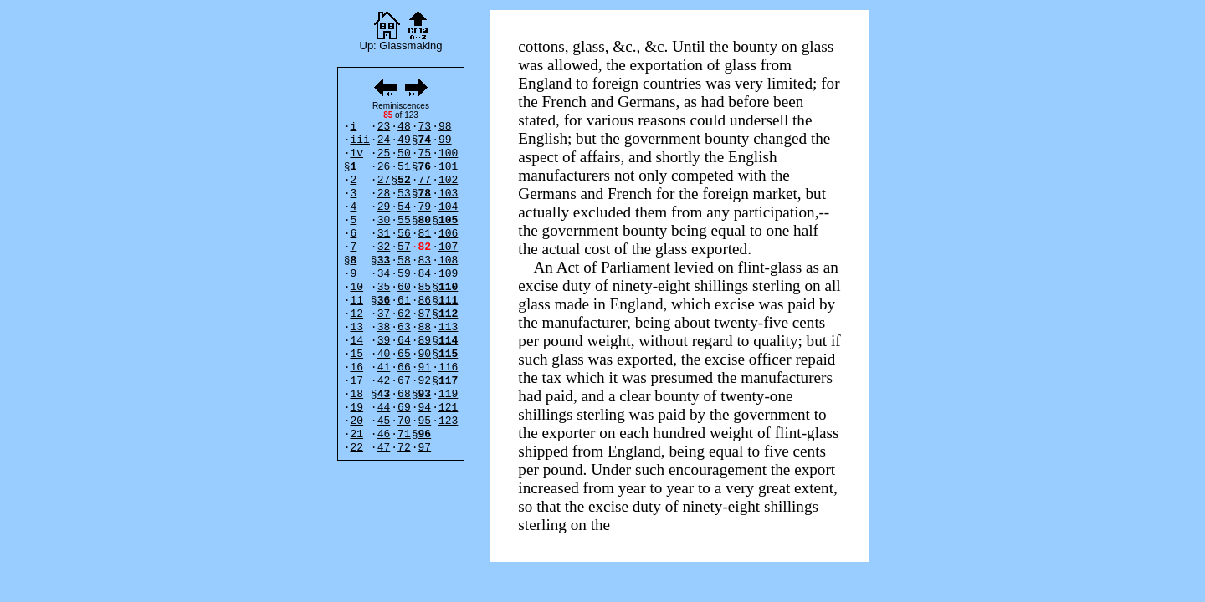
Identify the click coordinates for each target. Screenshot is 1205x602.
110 (448, 287)
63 (404, 327)
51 (404, 167)
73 (425, 126)
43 (384, 394)
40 (384, 354)
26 (384, 167)
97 (425, 447)
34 (384, 274)
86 (425, 300)
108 (448, 260)
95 (425, 421)
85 (425, 287)
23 (384, 126)
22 (356, 447)
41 (384, 367)
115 (448, 354)
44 (384, 407)
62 (404, 314)
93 (425, 394)
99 (445, 140)
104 (448, 207)
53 (404, 193)
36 (384, 300)
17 (356, 381)
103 (448, 193)
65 (404, 354)
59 (404, 274)
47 (384, 447)
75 (425, 153)
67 (404, 381)
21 (356, 434)
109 (448, 274)
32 (384, 247)
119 (448, 394)
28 (384, 193)
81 (425, 233)
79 (425, 207)
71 (404, 434)
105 (448, 220)
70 (404, 421)
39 (384, 340)
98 (445, 126)
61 (404, 300)
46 (384, 434)
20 (356, 421)
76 (425, 167)
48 (404, 126)
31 (384, 233)
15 (356, 354)
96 (425, 434)
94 (425, 407)
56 (404, 233)
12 (356, 314)
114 (448, 340)
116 (448, 367)
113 (448, 327)
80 (425, 220)
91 (425, 367)
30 (384, 220)
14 (356, 340)
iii (359, 140)
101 (448, 167)
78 (425, 193)
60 (404, 287)
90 (425, 354)
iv (356, 153)
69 (404, 407)
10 (356, 287)
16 (356, 367)
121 (448, 407)
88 (425, 327)
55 (404, 220)
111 (448, 300)
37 (384, 314)
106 (448, 233)
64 (404, 340)
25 (384, 153)
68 (404, 394)
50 (404, 153)
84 (425, 274)
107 (448, 247)
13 (356, 327)
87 (425, 314)
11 (356, 300)
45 (384, 421)
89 (425, 340)
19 (356, 407)
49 (404, 140)
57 (404, 247)
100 (448, 153)
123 (448, 421)
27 (384, 180)
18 (356, 394)
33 (384, 260)
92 (425, 381)
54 (404, 207)
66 (404, 367)
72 (404, 447)
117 (448, 381)
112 (448, 314)
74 (425, 140)
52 (404, 180)
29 (384, 207)
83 (425, 260)
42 (384, 381)
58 (404, 260)
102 (448, 180)
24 (384, 140)
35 (384, 287)
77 (425, 180)
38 (384, 327)
